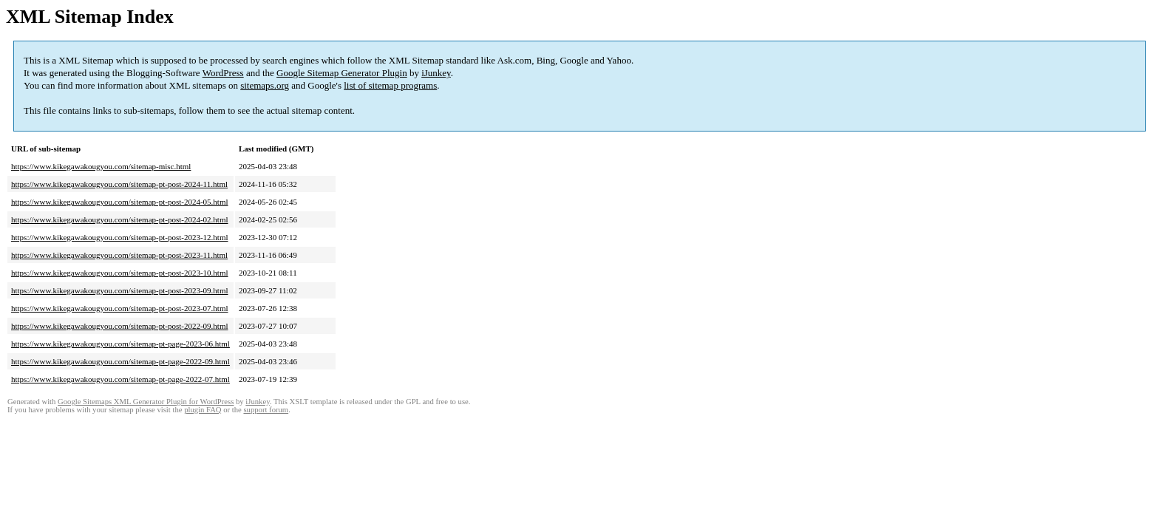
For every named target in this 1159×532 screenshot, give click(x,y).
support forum (265, 410)
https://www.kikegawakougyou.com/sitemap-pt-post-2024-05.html (119, 201)
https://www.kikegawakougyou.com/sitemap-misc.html (101, 166)
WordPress (223, 72)
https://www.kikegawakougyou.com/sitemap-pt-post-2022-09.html (119, 325)
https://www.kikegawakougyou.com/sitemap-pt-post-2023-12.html (119, 237)
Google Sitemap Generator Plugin (341, 72)
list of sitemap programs (390, 85)
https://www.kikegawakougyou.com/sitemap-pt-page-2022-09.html (120, 361)
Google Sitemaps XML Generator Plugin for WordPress (146, 402)
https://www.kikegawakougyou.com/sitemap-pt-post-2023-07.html (119, 308)
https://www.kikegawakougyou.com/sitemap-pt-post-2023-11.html (119, 254)
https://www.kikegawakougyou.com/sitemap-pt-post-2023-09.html (119, 290)
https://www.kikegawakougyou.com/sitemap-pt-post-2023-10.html (119, 272)
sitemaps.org (264, 85)
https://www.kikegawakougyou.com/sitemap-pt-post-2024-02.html (119, 219)
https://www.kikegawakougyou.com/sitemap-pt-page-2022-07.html (120, 379)
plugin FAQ (202, 410)
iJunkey (436, 72)
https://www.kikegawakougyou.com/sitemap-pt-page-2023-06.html (120, 343)
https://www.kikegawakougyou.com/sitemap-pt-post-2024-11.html (119, 184)
